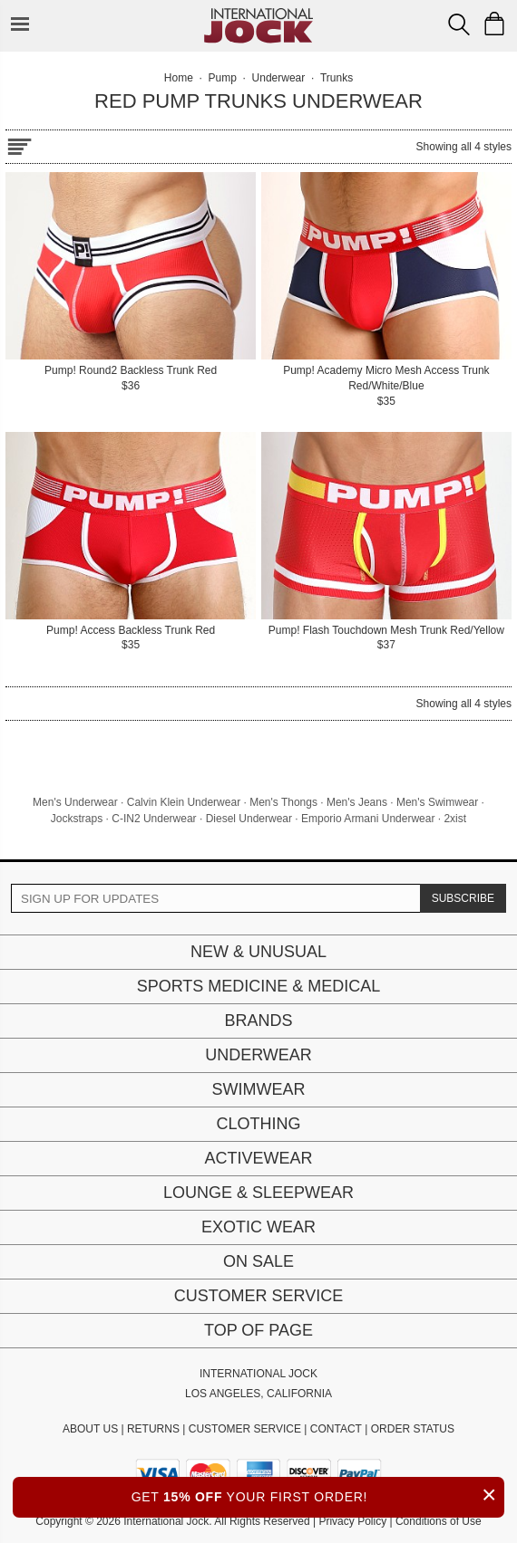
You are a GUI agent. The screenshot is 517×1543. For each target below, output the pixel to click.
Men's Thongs (283, 802)
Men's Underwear (75, 802)
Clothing (258, 1124)
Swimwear (259, 1089)
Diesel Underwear (249, 818)
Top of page (258, 1330)
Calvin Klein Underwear (183, 802)
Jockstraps (76, 818)
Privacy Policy (352, 1521)
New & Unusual (258, 952)
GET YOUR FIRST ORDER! (318, 1495)
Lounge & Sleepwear (258, 1193)
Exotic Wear (258, 1227)
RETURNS (153, 1429)
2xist (455, 818)
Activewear (258, 1158)
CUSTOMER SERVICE (245, 1429)
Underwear (258, 1055)
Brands (258, 1020)
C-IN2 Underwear (154, 818)
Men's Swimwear (437, 802)
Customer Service (258, 1296)
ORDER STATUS (412, 1429)
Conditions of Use (438, 1521)
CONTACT (336, 1429)
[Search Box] (459, 24)
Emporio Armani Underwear (367, 818)
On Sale (258, 1261)
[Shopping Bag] (494, 23)
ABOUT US (90, 1429)
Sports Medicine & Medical (259, 986)
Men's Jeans (357, 802)
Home (178, 78)
